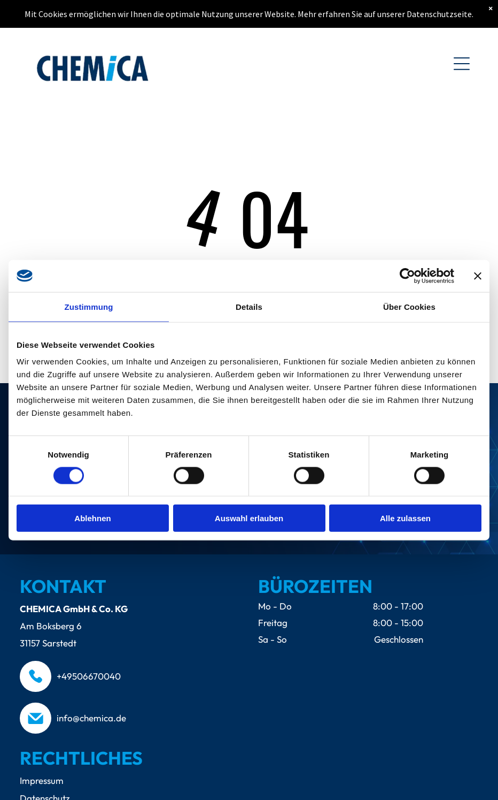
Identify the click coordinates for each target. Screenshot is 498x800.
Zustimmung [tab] (89, 306)
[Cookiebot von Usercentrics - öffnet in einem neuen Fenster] (407, 276)
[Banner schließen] (477, 275)
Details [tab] (249, 306)
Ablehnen (92, 518)
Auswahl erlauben (249, 518)
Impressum (42, 780)
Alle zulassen (405, 518)
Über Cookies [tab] (409, 306)
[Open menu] (462, 64)
